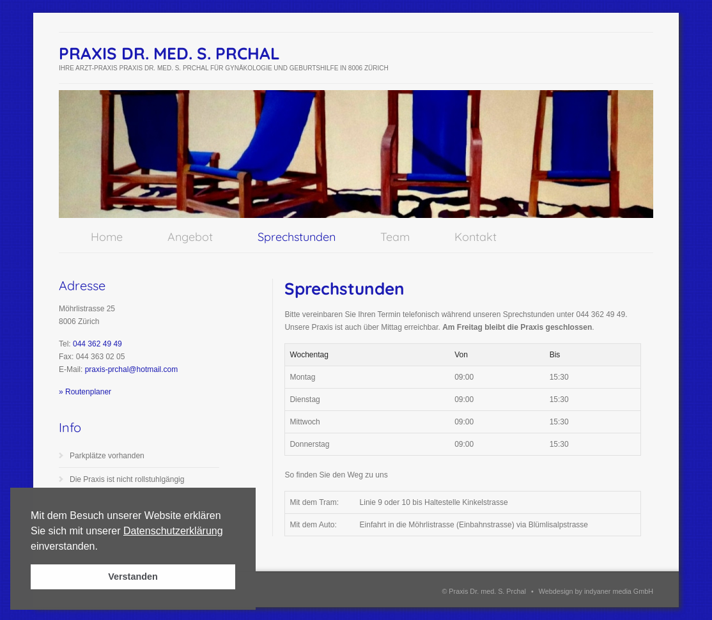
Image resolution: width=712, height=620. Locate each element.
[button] (102, 547)
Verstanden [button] (133, 576)
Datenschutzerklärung (173, 530)
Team (395, 236)
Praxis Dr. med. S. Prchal (169, 53)
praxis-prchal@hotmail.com (131, 369)
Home (107, 236)
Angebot (190, 236)
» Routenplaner (85, 391)
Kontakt (475, 236)
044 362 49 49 (97, 343)
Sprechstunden (297, 236)
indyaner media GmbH (618, 591)
